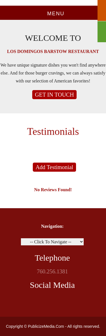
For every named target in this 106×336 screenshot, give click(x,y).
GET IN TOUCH (54, 95)
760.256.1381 (52, 271)
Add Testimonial (54, 167)
